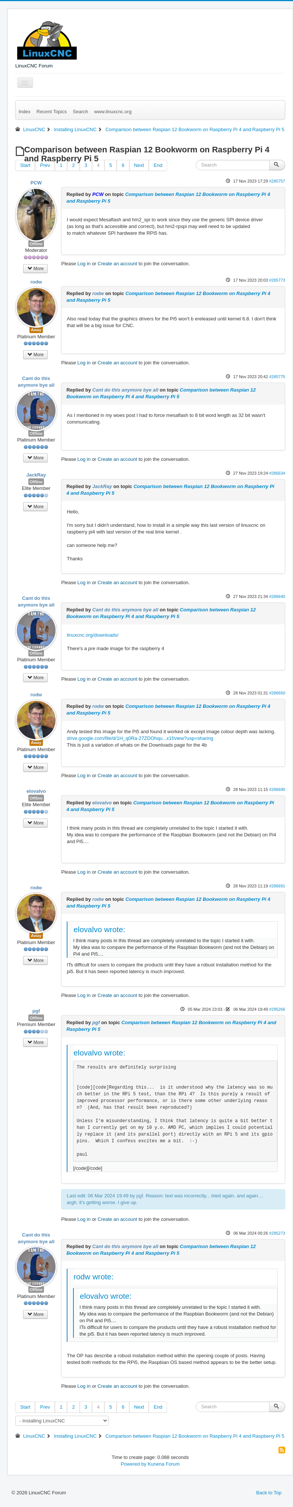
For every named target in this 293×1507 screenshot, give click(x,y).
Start (25, 165)
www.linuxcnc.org (112, 111)
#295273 (277, 1233)
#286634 (277, 473)
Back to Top (268, 1492)
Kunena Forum (164, 1464)
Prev (45, 165)
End (158, 165)
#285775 (277, 376)
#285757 (277, 181)
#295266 (277, 1009)
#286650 (277, 693)
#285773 (277, 280)
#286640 (277, 596)
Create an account (117, 263)
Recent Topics (52, 111)
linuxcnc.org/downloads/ (93, 635)
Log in (84, 263)
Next (139, 165)
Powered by (133, 1464)
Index (25, 111)
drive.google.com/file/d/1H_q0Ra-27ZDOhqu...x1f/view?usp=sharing (140, 738)
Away (36, 329)
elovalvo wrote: (99, 929)
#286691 (277, 886)
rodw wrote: (93, 1276)
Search (80, 111)
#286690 (277, 789)
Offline (36, 243)
